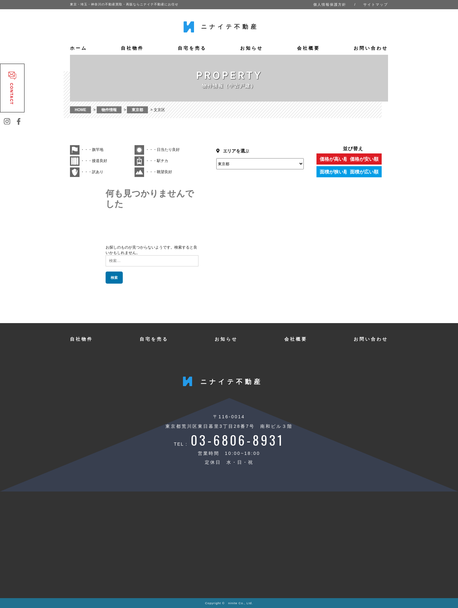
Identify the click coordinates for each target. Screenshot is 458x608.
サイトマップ (375, 4)
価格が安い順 (370, 159)
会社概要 (308, 48)
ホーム (78, 48)
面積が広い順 (370, 171)
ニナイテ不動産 (230, 27)
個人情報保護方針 (329, 4)
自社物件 (132, 48)
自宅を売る (192, 48)
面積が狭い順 (334, 171)
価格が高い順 (334, 159)
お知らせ (251, 48)
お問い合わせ (371, 48)
